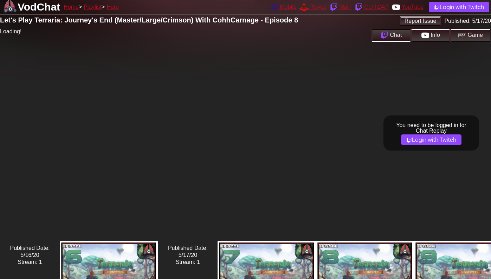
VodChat (39, 7)
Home (71, 7)
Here (112, 7)
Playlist (93, 7)
